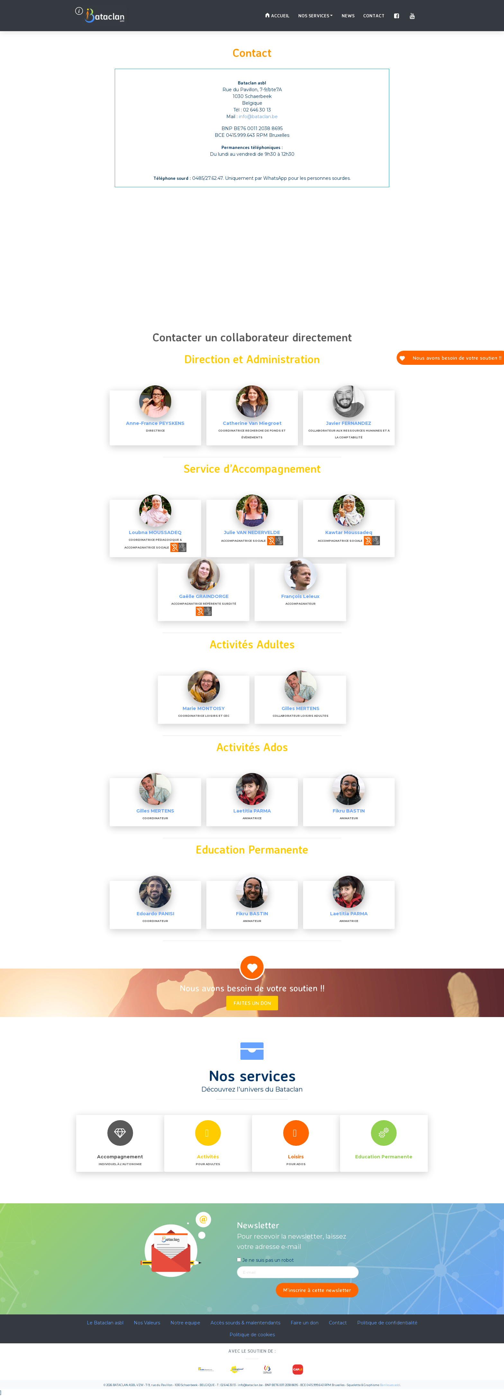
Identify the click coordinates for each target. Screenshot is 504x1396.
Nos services (313, 15)
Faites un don (252, 1002)
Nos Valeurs (147, 1323)
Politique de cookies (252, 1335)
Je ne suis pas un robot (265, 1260)
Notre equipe (185, 1323)
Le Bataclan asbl (105, 1323)
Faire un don (305, 1323)
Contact (373, 15)
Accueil (277, 15)
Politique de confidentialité (387, 1323)
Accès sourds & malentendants (245, 1323)
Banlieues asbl (390, 1385)
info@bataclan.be (258, 116)
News (348, 15)
